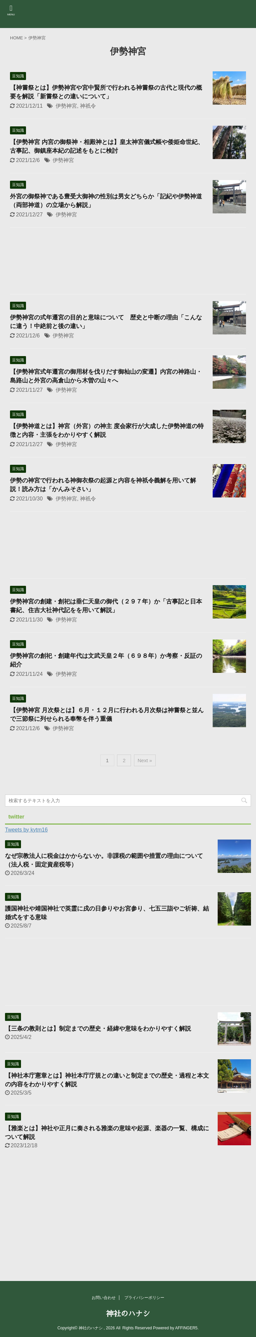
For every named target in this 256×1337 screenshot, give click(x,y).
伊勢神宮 (66, 106)
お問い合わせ (104, 1297)
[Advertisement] (128, 262)
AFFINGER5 (186, 1328)
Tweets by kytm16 (26, 830)
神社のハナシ (128, 1314)
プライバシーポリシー (144, 1297)
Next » (145, 760)
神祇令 (88, 106)
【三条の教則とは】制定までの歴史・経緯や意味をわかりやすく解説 (101, 1028)
